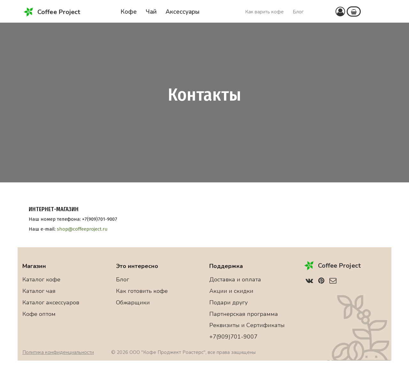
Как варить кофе (264, 12)
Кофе (128, 12)
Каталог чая (39, 291)
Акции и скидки (231, 291)
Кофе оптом (39, 314)
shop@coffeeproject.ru (82, 229)
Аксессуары (182, 12)
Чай (151, 12)
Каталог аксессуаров (50, 302)
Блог (298, 12)
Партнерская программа (243, 314)
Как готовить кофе (142, 291)
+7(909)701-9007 (233, 337)
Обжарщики (133, 302)
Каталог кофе (41, 279)
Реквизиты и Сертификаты (247, 325)
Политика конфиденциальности (58, 352)
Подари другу (228, 302)
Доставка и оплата (235, 279)
